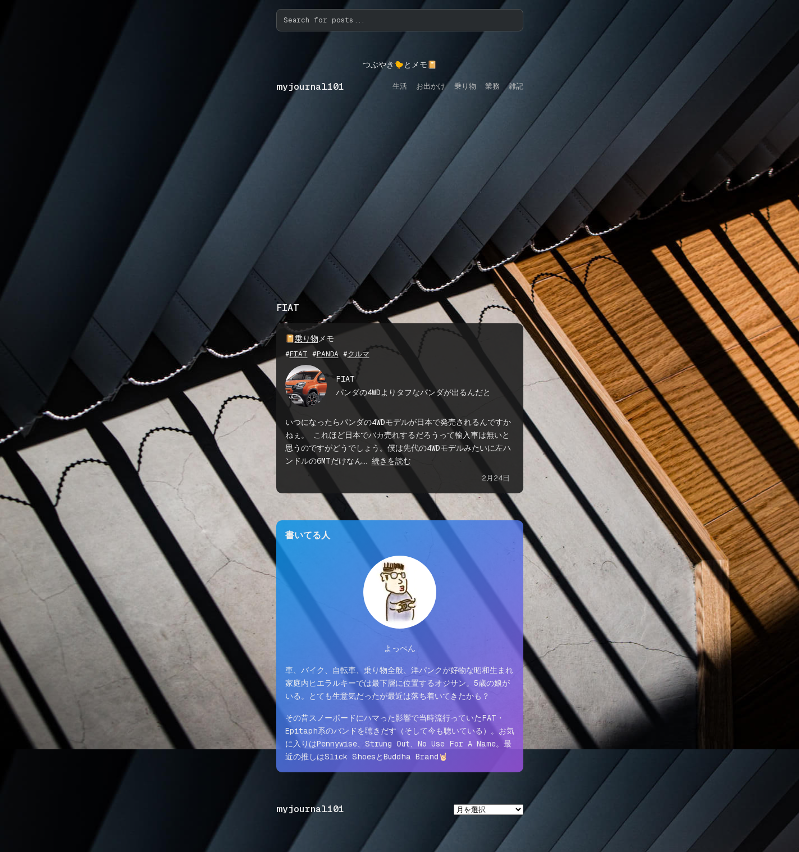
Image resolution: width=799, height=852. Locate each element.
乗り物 (306, 338)
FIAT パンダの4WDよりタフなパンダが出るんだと (413, 385)
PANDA (328, 354)
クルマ (358, 354)
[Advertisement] (400, 208)
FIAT (299, 354)
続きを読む (391, 460)
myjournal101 (310, 86)
